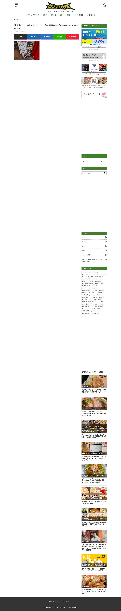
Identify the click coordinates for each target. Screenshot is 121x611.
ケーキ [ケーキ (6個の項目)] (102, 274)
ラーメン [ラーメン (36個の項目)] (94, 285)
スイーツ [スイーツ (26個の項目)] (86, 276)
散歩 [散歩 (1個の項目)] (102, 297)
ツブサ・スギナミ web (59, 607)
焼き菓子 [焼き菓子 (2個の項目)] (86, 299)
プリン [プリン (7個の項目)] (98, 281)
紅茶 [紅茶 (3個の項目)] (85, 301)
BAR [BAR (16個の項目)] (85, 272)
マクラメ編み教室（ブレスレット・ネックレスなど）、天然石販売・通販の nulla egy (94, 72)
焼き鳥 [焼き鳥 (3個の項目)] (94, 299)
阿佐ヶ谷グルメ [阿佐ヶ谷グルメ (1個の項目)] (87, 306)
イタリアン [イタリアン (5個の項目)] (86, 274)
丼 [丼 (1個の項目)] (96, 290)
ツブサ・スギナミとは (32, 15)
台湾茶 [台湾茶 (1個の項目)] (85, 292)
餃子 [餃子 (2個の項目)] (96, 311)
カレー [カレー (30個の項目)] (95, 274)
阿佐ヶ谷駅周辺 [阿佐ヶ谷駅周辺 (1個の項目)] (87, 311)
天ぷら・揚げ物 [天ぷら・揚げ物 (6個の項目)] (97, 295)
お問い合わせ (91, 15)
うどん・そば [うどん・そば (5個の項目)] (94, 272)
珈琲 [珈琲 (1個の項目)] (101, 299)
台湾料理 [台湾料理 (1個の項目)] (103, 290)
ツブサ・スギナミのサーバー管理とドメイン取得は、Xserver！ (94, 47)
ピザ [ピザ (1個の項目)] (91, 281)
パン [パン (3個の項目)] (85, 281)
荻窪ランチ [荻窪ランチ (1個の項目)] (100, 301)
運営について (52, 601)
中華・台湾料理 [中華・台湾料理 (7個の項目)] (87, 290)
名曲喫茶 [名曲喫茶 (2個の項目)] (93, 292)
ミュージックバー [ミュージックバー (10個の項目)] (88, 283)
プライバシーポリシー (65, 601)
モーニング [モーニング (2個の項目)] (99, 283)
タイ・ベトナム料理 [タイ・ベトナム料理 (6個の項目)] (97, 276)
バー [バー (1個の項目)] (95, 279)
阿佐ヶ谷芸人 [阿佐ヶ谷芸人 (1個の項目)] (87, 308)
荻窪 (61, 15)
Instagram (93, 161)
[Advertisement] (94, 126)
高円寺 (45, 15)
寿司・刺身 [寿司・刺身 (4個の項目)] (86, 297)
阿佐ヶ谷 (53, 15)
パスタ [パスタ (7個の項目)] (101, 279)
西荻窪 (68, 15)
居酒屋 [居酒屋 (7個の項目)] (95, 297)
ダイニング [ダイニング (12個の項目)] (86, 279)
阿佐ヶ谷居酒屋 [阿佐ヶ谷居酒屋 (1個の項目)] (99, 306)
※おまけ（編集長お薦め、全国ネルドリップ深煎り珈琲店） (93, 260)
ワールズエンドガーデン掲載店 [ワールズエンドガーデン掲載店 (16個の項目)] (91, 288)
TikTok (103, 161)
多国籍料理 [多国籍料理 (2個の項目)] (86, 295)
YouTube (86, 161)
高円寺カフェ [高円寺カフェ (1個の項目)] (87, 313)
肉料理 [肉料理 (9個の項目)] (92, 301)
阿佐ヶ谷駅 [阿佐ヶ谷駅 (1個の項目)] (97, 308)
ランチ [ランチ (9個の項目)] (85, 285)
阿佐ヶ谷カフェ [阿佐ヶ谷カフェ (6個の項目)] (99, 304)
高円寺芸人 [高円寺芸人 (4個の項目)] (97, 313)
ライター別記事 (78, 15)
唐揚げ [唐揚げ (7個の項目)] (101, 292)
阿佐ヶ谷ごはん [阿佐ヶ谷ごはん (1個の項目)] (87, 304)
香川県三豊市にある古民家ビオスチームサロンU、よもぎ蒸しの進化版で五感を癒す (94, 85)
